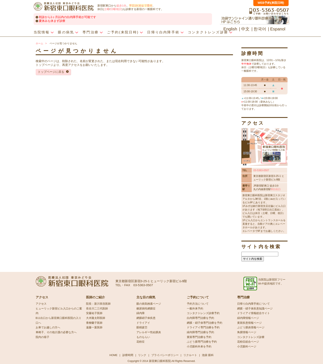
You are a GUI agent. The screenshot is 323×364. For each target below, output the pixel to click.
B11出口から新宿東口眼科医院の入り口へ (58, 320)
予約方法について (198, 303)
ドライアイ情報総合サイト (253, 313)
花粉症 (140, 341)
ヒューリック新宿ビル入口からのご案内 (59, 311)
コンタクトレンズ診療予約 (203, 313)
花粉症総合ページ (248, 341)
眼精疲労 (141, 327)
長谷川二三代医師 (97, 308)
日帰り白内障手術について (253, 303)
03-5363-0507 (261, 170)
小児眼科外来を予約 (199, 346)
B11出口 (275, 189)
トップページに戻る (51, 71)
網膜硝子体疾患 (146, 318)
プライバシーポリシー (165, 355)
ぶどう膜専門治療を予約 (202, 341)
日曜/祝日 (116, 9)
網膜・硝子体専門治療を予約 (204, 322)
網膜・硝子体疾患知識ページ (255, 308)
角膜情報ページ (246, 332)
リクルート (190, 355)
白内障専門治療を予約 (200, 318)
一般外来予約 (195, 308)
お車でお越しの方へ (48, 327)
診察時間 (127, 355)
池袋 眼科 (208, 355)
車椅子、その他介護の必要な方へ (56, 332)
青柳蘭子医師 (94, 322)
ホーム (39, 43)
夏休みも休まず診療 (52, 20)
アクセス (41, 303)
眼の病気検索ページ (148, 303)
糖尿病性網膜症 (146, 308)
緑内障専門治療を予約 (200, 332)
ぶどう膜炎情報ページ (250, 327)
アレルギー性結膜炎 (148, 332)
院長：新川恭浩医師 (98, 303)
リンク (142, 355)
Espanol (277, 29)
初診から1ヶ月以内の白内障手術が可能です (67, 17)
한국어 (260, 29)
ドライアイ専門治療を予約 (203, 327)
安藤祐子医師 (94, 313)
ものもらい (143, 337)
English (230, 29)
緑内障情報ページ (248, 318)
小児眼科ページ (246, 346)
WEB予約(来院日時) (271, 2)
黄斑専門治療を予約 (199, 337)
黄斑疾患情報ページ (249, 322)
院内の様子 (42, 337)
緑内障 (140, 313)
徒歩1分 (121, 5)
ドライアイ (143, 322)
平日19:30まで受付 (140, 5)
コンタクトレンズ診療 (250, 337)
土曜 (106, 9)
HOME (113, 355)
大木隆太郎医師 (95, 318)
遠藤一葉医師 (94, 327)
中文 (245, 29)
